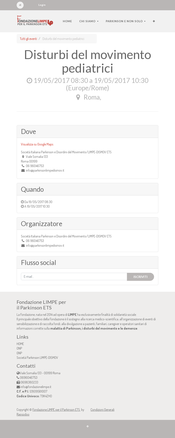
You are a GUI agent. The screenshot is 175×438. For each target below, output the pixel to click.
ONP (19, 348)
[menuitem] (67, 21)
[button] (154, 21)
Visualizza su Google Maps (37, 144)
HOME (20, 344)
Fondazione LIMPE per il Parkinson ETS (56, 410)
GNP (19, 353)
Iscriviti (140, 277)
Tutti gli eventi (28, 39)
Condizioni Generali (102, 410)
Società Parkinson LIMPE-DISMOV (37, 358)
